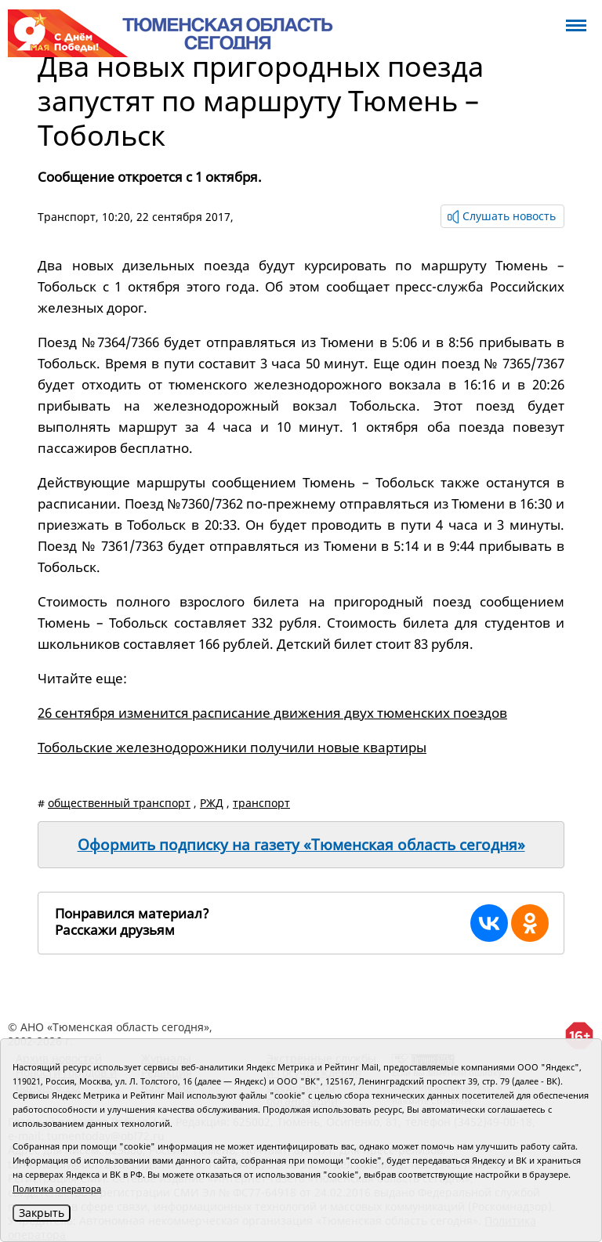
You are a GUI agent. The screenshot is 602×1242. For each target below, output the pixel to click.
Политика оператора (57, 1188)
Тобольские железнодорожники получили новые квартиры (232, 747)
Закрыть (41, 1212)
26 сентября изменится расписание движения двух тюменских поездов (272, 713)
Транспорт (67, 216)
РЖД (211, 802)
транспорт (261, 802)
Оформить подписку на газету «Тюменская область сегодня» (301, 845)
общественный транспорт (119, 802)
